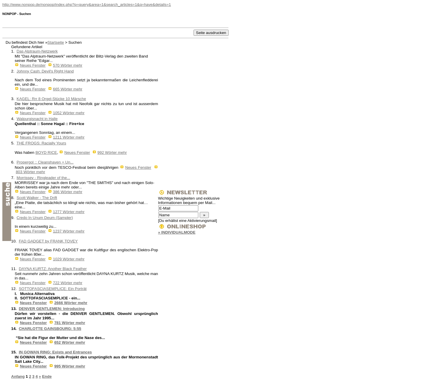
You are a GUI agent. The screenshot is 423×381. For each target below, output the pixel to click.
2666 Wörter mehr (71, 303)
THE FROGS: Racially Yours (41, 143)
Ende (47, 376)
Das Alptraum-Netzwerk (37, 51)
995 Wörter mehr (69, 366)
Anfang (18, 376)
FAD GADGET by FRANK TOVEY (48, 241)
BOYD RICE (46, 152)
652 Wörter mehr (69, 342)
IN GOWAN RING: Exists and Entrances (55, 352)
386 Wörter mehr (67, 192)
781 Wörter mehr (69, 323)
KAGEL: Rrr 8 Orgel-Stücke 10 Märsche (51, 99)
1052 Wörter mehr (68, 113)
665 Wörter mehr (67, 89)
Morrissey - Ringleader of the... (43, 178)
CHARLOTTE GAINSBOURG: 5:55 (50, 328)
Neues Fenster (33, 65)
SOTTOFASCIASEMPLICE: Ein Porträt (53, 288)
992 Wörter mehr (112, 152)
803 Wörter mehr (30, 172)
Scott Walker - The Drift (37, 197)
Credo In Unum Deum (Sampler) (45, 217)
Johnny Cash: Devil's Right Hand (45, 71)
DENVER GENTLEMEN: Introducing (52, 308)
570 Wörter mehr (67, 65)
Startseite (55, 42)
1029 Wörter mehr (68, 259)
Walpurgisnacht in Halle (37, 119)
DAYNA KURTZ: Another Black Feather (53, 269)
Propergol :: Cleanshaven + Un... (45, 162)
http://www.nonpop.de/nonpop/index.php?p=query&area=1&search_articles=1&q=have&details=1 (86, 4)
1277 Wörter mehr (68, 212)
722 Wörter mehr (67, 283)
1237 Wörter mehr (68, 231)
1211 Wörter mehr (68, 137)
